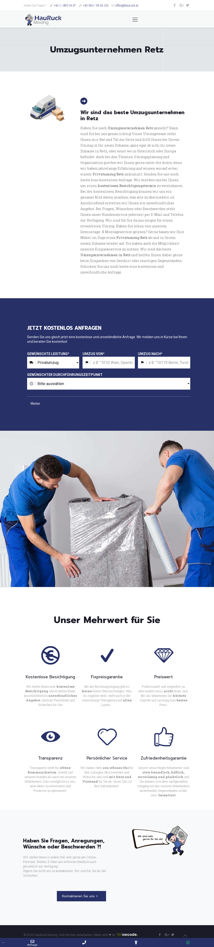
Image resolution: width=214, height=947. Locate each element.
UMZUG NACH (150, 354)
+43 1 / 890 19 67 (65, 5)
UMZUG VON (94, 354)
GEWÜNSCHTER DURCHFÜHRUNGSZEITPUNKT (65, 375)
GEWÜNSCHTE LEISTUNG (48, 354)
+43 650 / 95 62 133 (96, 5)
